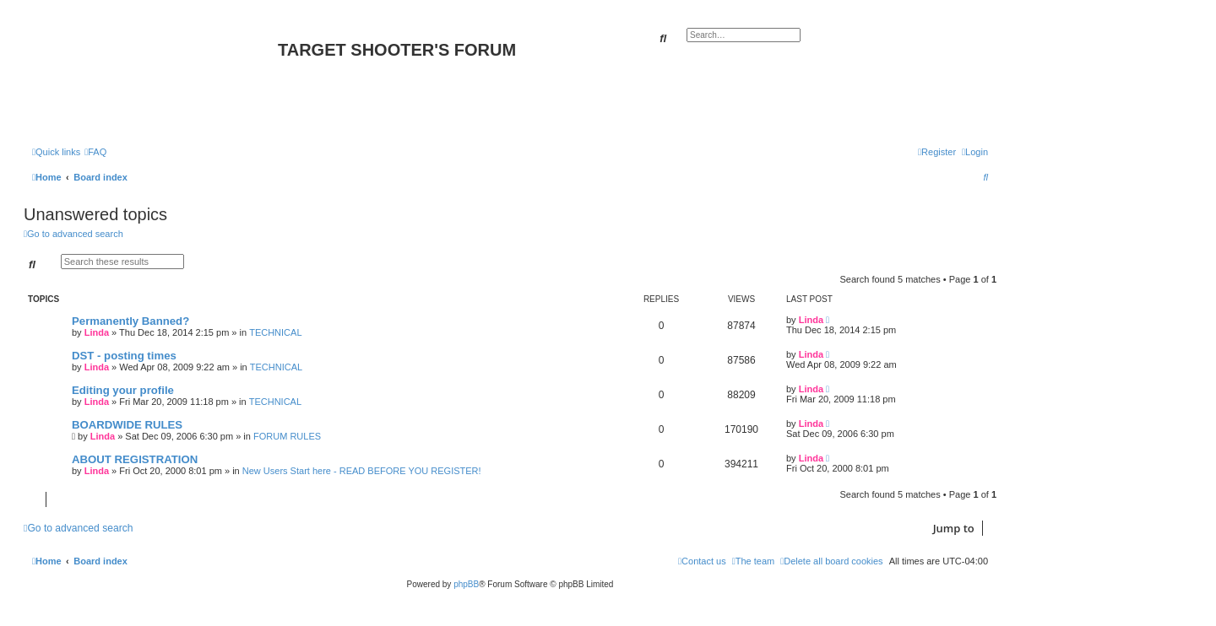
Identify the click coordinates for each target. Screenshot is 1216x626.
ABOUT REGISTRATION (135, 459)
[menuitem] (95, 152)
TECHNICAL (275, 332)
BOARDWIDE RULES (127, 424)
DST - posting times (124, 355)
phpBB (466, 584)
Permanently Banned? (130, 321)
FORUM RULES (287, 436)
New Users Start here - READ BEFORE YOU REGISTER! (361, 471)
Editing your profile (123, 390)
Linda (96, 332)
